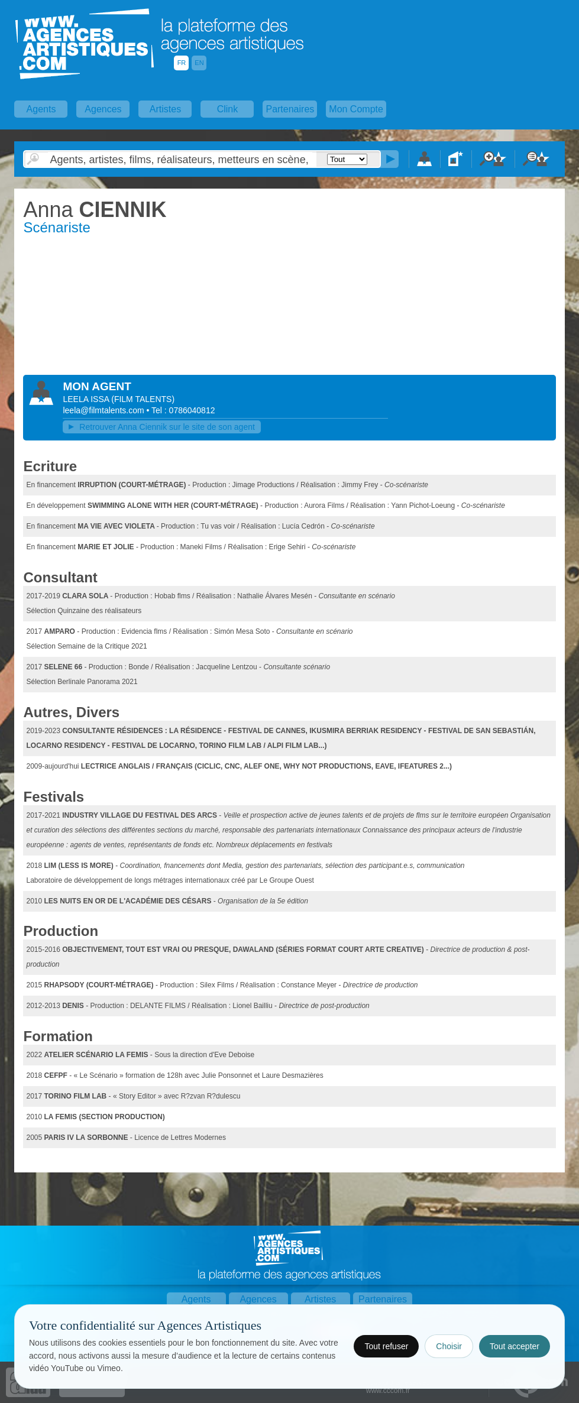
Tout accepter (514, 1346)
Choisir (449, 1346)
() (142, 399)
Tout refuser (386, 1346)
